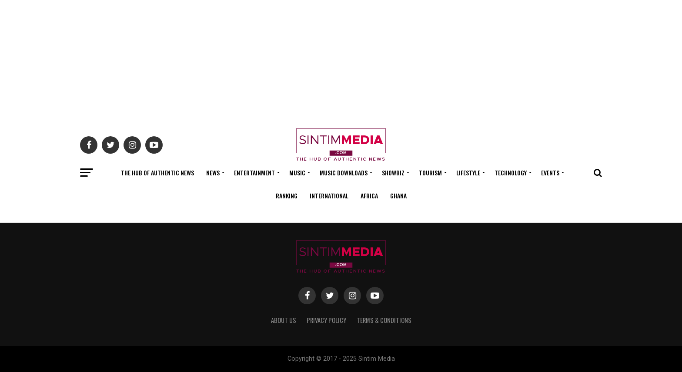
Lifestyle (468, 172)
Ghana (398, 195)
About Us (283, 320)
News (213, 172)
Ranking (287, 195)
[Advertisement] (341, 61)
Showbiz (393, 172)
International (329, 195)
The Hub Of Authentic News (157, 172)
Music (297, 172)
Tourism (430, 172)
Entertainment (254, 172)
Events (550, 172)
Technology (511, 172)
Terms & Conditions (384, 320)
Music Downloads (344, 172)
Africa (369, 195)
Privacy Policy (326, 320)
